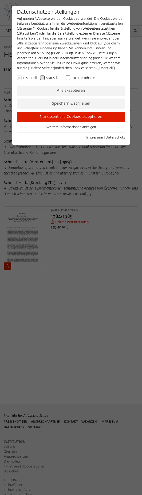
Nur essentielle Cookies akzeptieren (71, 117)
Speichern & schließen (71, 104)
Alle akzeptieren (71, 91)
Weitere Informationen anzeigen (71, 127)
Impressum (94, 137)
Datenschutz (115, 137)
